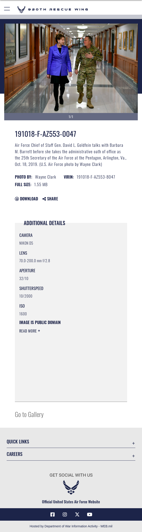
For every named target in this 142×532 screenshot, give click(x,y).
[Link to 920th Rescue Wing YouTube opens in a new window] (89, 514)
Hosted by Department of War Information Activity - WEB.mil (71, 526)
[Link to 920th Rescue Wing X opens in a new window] (77, 514)
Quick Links (18, 441)
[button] (7, 9)
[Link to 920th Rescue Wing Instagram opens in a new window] (65, 514)
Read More (28, 331)
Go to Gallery (29, 414)
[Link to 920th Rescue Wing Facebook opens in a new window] (52, 514)
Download (26, 199)
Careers (14, 454)
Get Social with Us (71, 475)
